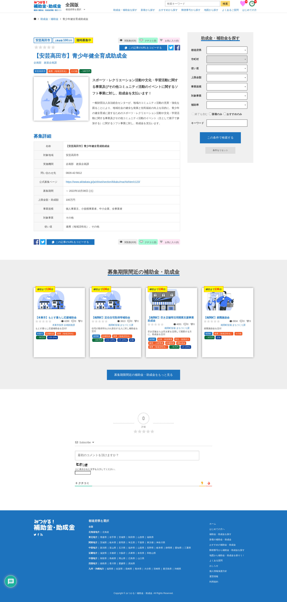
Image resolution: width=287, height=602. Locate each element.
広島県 (131, 558)
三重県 (187, 547)
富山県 (112, 547)
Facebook (38, 534)
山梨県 (141, 547)
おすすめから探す (168, 10)
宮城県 (122, 537)
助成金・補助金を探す (125, 10)
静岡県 (169, 547)
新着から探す (148, 10)
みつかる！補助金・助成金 (139, 593)
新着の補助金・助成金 (220, 539)
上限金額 (196, 77)
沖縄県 (177, 568)
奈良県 (141, 553)
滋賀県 (103, 553)
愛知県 (178, 547)
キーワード (197, 123)
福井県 (131, 547)
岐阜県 (159, 547)
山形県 (141, 537)
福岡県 (110, 568)
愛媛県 (122, 563)
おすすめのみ (233, 114)
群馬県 (122, 542)
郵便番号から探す (190, 10)
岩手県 (112, 537)
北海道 (105, 532)
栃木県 (112, 542)
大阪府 (122, 553)
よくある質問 (216, 560)
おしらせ (213, 566)
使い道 (195, 68)
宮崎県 (157, 568)
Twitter (35, 534)
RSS (41, 534)
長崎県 (128, 568)
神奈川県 (160, 542)
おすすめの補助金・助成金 (222, 545)
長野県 (150, 547)
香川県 (112, 563)
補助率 (195, 104)
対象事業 (196, 95)
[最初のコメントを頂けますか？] (137, 455)
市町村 (195, 59)
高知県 (131, 563)
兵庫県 (131, 553)
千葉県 (141, 542)
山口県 (141, 558)
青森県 (103, 537)
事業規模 (196, 86)
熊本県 (138, 568)
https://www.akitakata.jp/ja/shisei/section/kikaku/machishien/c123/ (103, 181)
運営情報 (213, 576)
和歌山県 (151, 553)
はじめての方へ (217, 529)
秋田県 (131, 537)
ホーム (212, 524)
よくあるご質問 (230, 10)
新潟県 (103, 547)
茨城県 (103, 542)
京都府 (112, 553)
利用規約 (213, 581)
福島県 (150, 537)
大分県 (147, 568)
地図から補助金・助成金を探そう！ (227, 555)
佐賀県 (119, 568)
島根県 (112, 558)
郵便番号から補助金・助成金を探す (227, 550)
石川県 (122, 547)
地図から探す (211, 10)
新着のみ (215, 114)
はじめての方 (249, 10)
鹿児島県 (167, 568)
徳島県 (103, 563)
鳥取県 (103, 558)
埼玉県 (131, 542)
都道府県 (196, 50)
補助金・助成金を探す (220, 534)
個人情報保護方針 (218, 571)
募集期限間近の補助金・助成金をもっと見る (143, 374)
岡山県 (122, 558)
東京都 (150, 542)
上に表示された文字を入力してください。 (96, 469)
